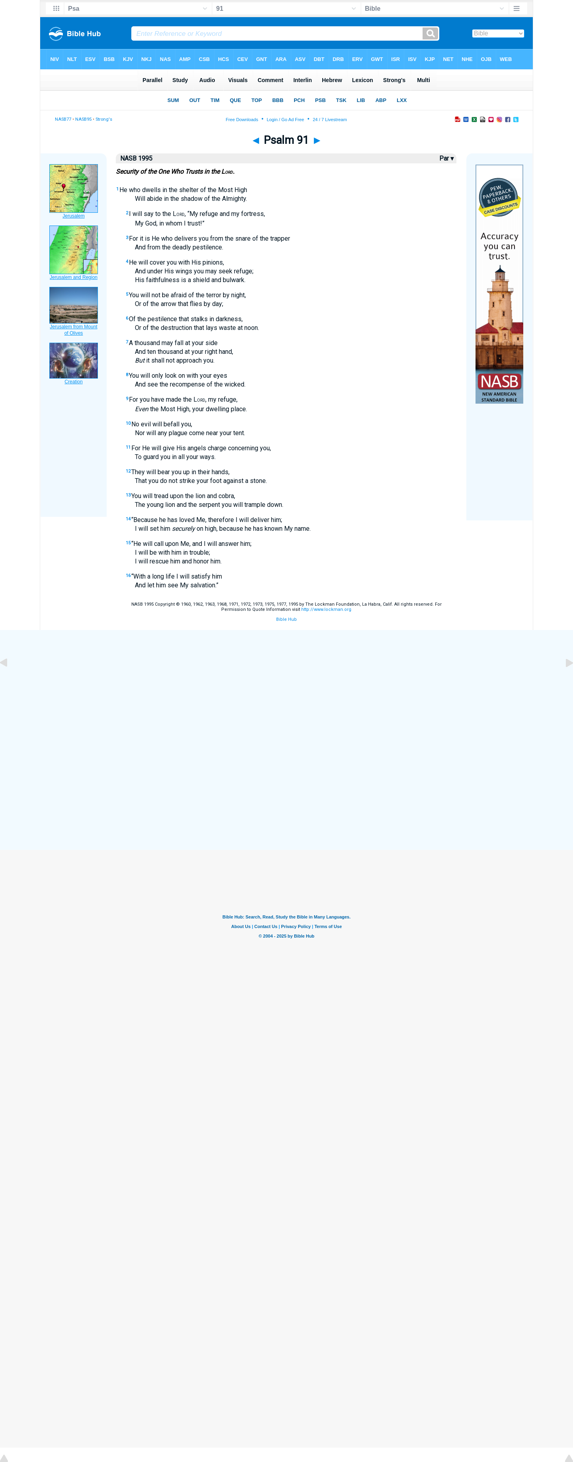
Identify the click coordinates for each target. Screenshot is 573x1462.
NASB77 (63, 119)
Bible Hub (286, 619)
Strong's (104, 119)
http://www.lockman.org (326, 609)
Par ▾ (446, 158)
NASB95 (83, 119)
